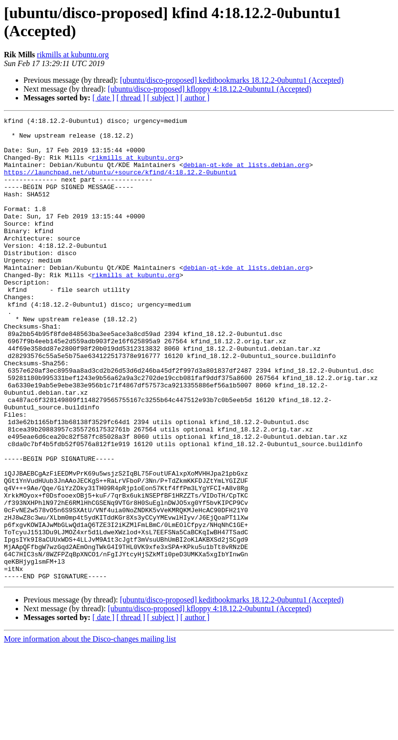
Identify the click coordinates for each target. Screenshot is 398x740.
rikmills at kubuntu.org (73, 54)
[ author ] (195, 98)
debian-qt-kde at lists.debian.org (246, 174)
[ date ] (103, 98)
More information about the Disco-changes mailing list (90, 731)
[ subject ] (162, 98)
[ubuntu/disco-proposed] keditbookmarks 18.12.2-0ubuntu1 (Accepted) (231, 80)
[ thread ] (130, 98)
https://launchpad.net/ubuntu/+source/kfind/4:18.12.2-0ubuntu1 (120, 183)
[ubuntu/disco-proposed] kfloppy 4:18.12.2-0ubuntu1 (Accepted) (209, 89)
